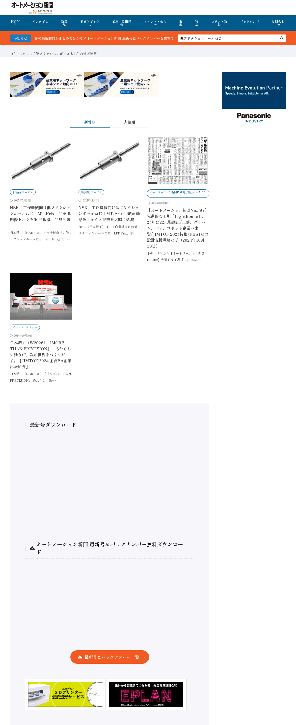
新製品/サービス (23, 192)
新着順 (89, 122)
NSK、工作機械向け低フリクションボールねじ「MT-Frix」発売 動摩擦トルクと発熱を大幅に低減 (109, 213)
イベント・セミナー (25, 327)
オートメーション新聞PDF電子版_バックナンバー (178, 193)
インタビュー (40, 23)
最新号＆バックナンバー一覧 (111, 657)
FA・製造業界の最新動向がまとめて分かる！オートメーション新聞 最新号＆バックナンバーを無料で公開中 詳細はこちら (122, 38)
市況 (180, 23)
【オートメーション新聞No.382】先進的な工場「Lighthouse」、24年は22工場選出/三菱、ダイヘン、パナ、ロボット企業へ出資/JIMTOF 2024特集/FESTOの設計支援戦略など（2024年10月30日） (178, 228)
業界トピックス (89, 23)
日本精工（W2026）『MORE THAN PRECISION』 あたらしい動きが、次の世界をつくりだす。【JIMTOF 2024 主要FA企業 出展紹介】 (41, 354)
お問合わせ (278, 23)
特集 (196, 23)
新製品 (64, 23)
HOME (15, 23)
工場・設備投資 (121, 23)
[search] (282, 38)
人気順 (129, 122)
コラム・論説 (219, 23)
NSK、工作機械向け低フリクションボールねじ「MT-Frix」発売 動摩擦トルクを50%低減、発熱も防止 (40, 216)
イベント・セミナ (155, 23)
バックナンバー (249, 23)
